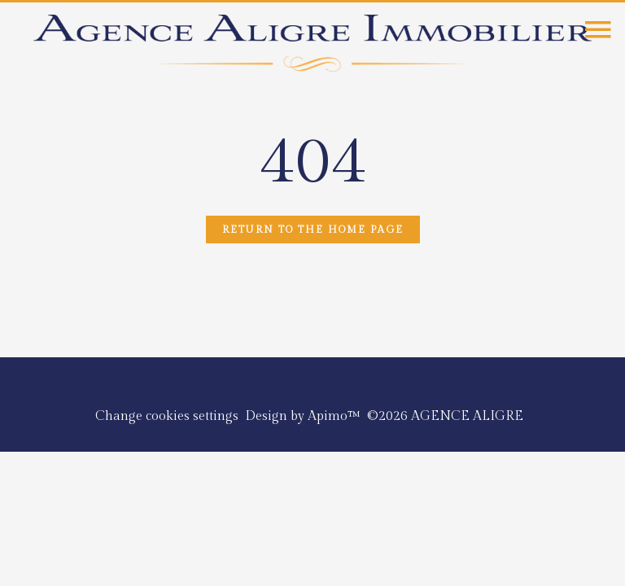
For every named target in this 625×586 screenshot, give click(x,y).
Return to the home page (313, 229)
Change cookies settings (166, 416)
